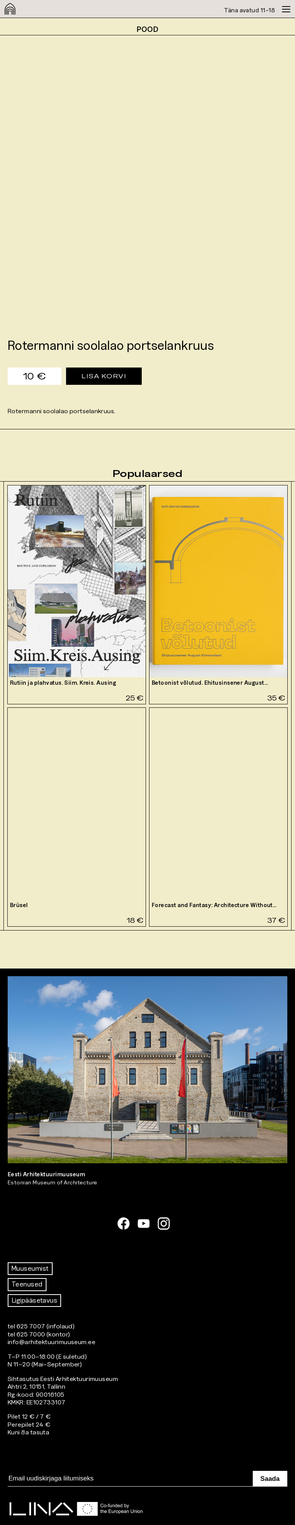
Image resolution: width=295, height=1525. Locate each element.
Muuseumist (30, 1268)
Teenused (27, 1284)
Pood (148, 29)
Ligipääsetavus (34, 1300)
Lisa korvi (103, 376)
